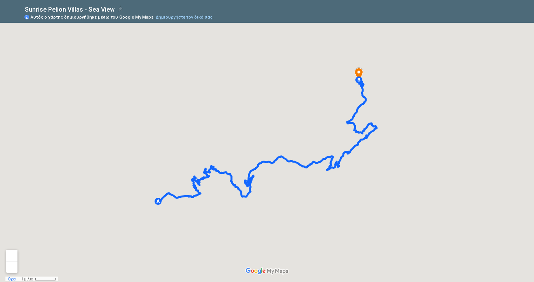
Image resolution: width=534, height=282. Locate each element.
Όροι (12, 279)
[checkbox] (120, 8)
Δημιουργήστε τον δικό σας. (185, 17)
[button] (158, 201)
